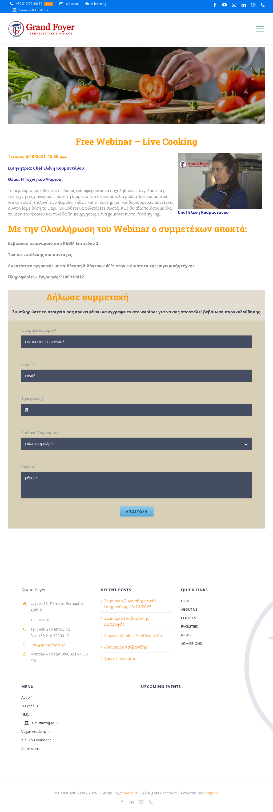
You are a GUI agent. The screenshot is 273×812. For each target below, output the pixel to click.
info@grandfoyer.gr (47, 644)
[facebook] (215, 5)
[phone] (263, 5)
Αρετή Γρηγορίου (120, 658)
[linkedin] (244, 5)
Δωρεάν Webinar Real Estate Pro (133, 635)
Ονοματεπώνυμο (38, 330)
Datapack (211, 792)
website (130, 792)
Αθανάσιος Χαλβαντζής (125, 647)
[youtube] (224, 5)
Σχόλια (27, 466)
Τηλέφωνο (32, 398)
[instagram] (234, 5)
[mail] (253, 5)
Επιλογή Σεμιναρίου (40, 432)
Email (28, 364)
